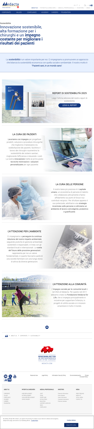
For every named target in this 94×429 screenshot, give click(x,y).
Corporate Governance (63, 399)
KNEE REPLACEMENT (27, 393)
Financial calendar (62, 401)
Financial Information (63, 393)
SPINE (41, 395)
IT (77, 5)
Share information (62, 397)
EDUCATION (42, 401)
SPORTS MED (43, 397)
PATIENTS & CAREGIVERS (48, 8)
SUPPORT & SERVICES (45, 403)
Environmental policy (75, 375)
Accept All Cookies (71, 425)
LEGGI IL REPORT (69, 105)
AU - (75, 5)
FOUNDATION (65, 12)
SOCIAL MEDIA (79, 397)
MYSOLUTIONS (43, 399)
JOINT (41, 393)
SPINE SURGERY (26, 399)
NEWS (41, 405)
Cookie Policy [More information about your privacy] (34, 420)
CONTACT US (79, 399)
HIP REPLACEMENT (26, 395)
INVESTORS (80, 8)
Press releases (61, 395)
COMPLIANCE (31, 12)
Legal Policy (45, 375)
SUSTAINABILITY (35, 335)
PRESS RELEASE (80, 393)
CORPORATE (6, 12)
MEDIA (88, 8)
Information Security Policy (59, 375)
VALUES (19, 12)
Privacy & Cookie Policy (84, 376)
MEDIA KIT (78, 395)
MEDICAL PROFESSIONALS (66, 8)
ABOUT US (14, 335)
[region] (47, 422)
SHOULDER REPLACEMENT (28, 397)
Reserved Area (34, 375)
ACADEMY (45, 12)
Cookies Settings (71, 420)
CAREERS (54, 12)
